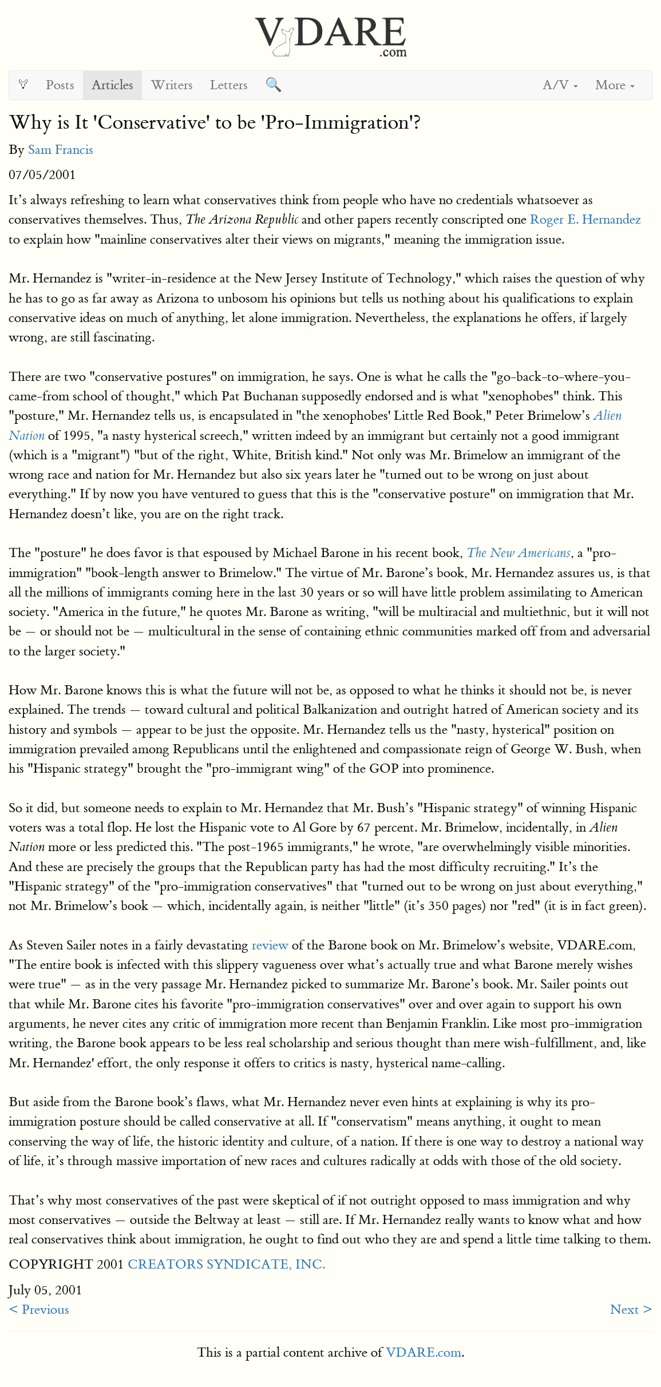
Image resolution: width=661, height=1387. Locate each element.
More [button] (615, 85)
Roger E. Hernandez (585, 219)
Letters (229, 85)
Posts (60, 85)
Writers (172, 85)
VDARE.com (423, 1352)
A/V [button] (560, 85)
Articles (112, 85)
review (270, 945)
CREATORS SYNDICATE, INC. (226, 1264)
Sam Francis (60, 149)
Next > (631, 1309)
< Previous (39, 1309)
